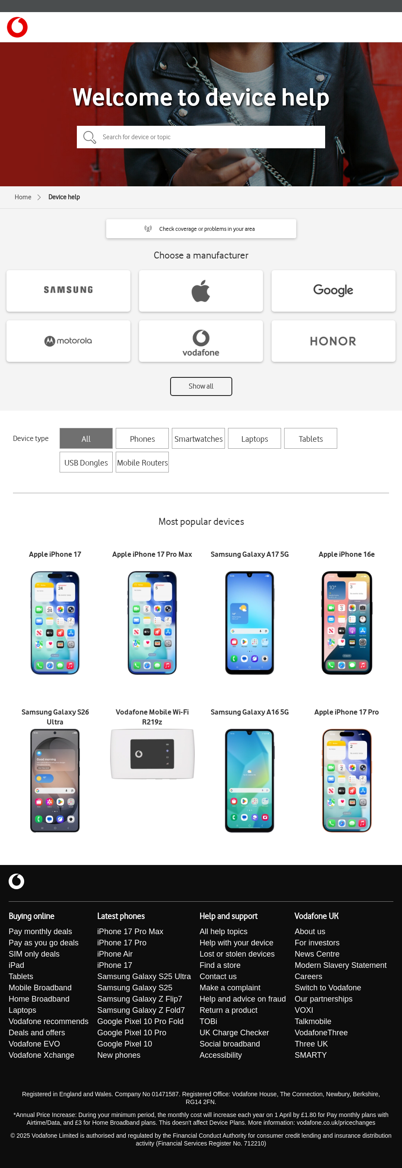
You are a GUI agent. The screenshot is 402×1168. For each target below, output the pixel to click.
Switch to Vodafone (327, 987)
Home (23, 197)
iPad (16, 965)
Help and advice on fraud (242, 999)
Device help (64, 197)
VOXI (303, 1010)
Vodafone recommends (49, 1021)
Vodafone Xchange (41, 1055)
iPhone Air (115, 954)
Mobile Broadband (40, 987)
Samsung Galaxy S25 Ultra (144, 976)
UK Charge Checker (234, 1032)
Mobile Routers (142, 462)
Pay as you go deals (44, 942)
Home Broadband (39, 999)
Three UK (311, 1044)
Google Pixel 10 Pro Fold (140, 1021)
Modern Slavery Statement (340, 965)
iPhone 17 (114, 965)
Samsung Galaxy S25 (134, 987)
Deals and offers (37, 1032)
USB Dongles (86, 462)
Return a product (228, 1010)
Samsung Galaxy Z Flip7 (139, 999)
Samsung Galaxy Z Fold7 (141, 1010)
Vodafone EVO (34, 1044)
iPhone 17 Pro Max (130, 931)
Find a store (220, 965)
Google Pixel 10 (124, 1044)
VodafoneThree (321, 1032)
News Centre (316, 954)
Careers (308, 976)
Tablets (311, 439)
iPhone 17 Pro (121, 942)
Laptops (254, 439)
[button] (201, 228)
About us (309, 931)
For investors (316, 942)
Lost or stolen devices (237, 954)
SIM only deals (34, 954)
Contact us (218, 976)
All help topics (223, 931)
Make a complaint (229, 987)
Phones (142, 439)
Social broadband (229, 1044)
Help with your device (236, 942)
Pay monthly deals (40, 931)
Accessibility (220, 1055)
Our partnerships (323, 999)
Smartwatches (198, 439)
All (86, 439)
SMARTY (310, 1055)
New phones (118, 1055)
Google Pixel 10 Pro (131, 1032)
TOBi (208, 1021)
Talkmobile (312, 1021)
